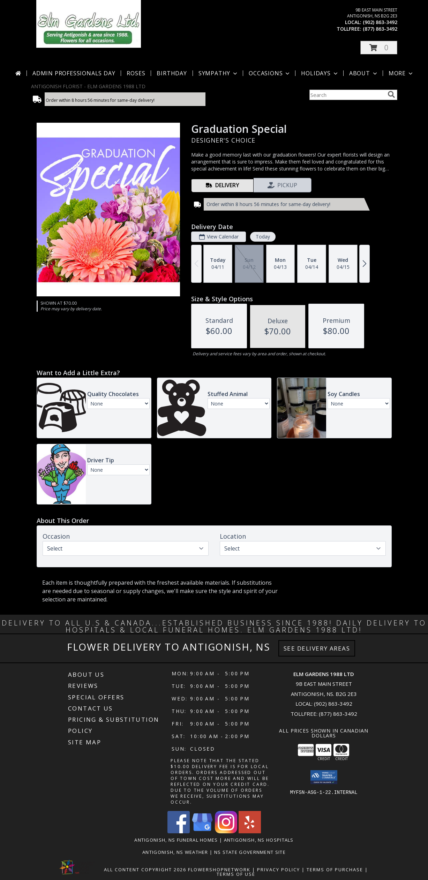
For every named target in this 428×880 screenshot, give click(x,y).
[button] (378, 47)
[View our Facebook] (178, 831)
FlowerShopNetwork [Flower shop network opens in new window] (219, 869)
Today (262, 236)
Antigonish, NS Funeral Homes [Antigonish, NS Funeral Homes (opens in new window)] (176, 840)
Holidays (320, 73)
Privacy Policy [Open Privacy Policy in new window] (278, 869)
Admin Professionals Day (73, 73)
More (401, 73)
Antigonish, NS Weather (175, 852)
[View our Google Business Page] (202, 831)
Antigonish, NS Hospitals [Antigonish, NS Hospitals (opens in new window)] (259, 840)
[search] (391, 94)
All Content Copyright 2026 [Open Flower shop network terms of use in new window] (145, 869)
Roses (136, 73)
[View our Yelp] (250, 831)
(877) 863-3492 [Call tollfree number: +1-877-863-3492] (380, 28)
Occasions (270, 73)
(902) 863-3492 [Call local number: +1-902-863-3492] (380, 22)
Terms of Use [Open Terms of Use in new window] (236, 874)
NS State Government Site (250, 852)
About (363, 73)
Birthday (172, 73)
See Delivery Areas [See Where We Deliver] (317, 648)
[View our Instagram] (226, 831)
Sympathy (218, 73)
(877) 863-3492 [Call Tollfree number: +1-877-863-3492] (338, 713)
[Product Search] (347, 95)
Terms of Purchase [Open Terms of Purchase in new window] (335, 869)
